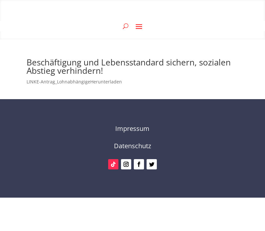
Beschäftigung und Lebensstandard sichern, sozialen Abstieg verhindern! (129, 66)
